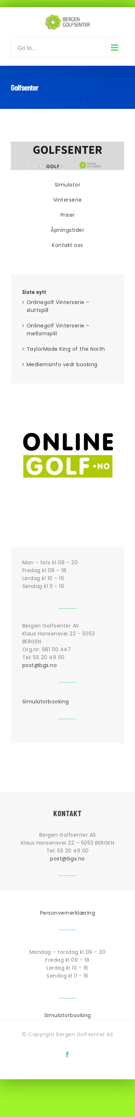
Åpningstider (67, 230)
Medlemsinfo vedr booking (62, 364)
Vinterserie (67, 199)
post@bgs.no (39, 665)
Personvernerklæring (67, 912)
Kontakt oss (67, 245)
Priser (67, 215)
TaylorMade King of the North (66, 349)
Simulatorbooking (45, 701)
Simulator (68, 184)
